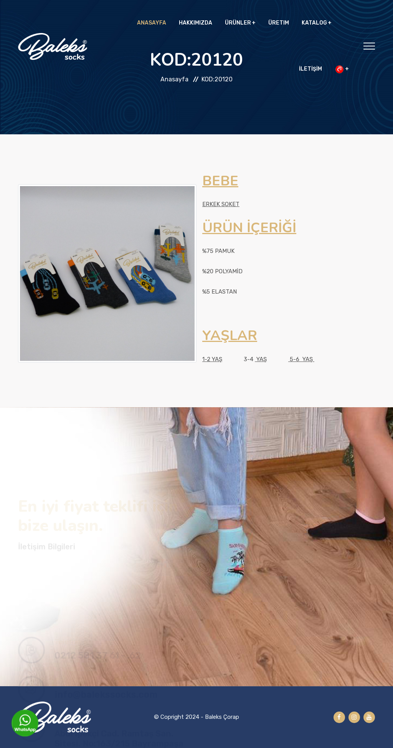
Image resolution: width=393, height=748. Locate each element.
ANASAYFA (151, 23)
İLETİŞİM (310, 69)
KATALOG (314, 23)
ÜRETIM (278, 23)
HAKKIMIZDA (195, 23)
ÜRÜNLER (238, 23)
